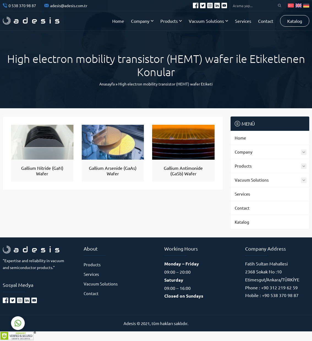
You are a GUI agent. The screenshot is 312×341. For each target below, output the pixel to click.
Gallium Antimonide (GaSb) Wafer (183, 170)
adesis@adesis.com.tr (68, 5)
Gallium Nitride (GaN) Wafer (42, 170)
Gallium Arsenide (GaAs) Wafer (112, 170)
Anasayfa (107, 83)
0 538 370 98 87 (22, 5)
